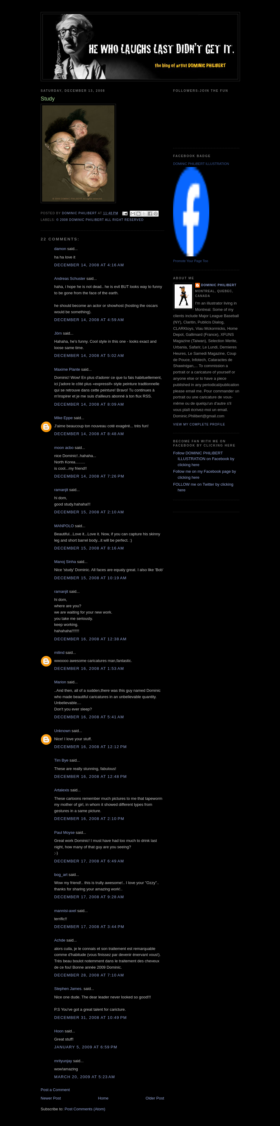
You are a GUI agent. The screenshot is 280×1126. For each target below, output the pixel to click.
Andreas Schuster (69, 278)
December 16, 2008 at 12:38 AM (90, 639)
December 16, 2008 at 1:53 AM (89, 668)
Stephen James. (68, 988)
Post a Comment (55, 1089)
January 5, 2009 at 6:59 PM (85, 1047)
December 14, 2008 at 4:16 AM (89, 265)
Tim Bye (61, 760)
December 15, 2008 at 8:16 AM (89, 548)
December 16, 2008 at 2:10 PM (89, 818)
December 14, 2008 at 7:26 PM (89, 476)
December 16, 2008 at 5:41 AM (89, 717)
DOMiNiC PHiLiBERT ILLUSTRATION (201, 163)
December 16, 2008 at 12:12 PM (90, 746)
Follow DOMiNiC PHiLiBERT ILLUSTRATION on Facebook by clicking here (203, 459)
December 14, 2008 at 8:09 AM (89, 404)
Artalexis (61, 790)
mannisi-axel (65, 910)
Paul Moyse (64, 832)
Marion (60, 682)
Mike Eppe (63, 418)
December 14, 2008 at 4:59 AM (89, 319)
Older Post (155, 1098)
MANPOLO (64, 526)
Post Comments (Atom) (85, 1109)
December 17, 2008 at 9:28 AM (89, 897)
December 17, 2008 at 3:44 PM (89, 926)
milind (59, 652)
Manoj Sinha (65, 561)
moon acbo (63, 447)
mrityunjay (63, 1061)
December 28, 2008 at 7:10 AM (89, 975)
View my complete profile (199, 424)
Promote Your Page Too (190, 261)
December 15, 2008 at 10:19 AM (90, 578)
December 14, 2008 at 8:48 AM (89, 434)
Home (103, 1098)
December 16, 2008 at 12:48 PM (90, 776)
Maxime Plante (67, 369)
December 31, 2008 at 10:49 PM (90, 1017)
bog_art (60, 874)
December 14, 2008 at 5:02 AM (89, 355)
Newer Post (51, 1098)
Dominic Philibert (218, 285)
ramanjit (61, 489)
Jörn (58, 333)
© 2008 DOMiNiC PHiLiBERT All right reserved (100, 219)
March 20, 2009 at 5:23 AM (84, 1077)
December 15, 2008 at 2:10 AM (89, 512)
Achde (59, 940)
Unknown (62, 730)
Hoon (59, 1031)
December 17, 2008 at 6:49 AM (89, 861)
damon (60, 248)
